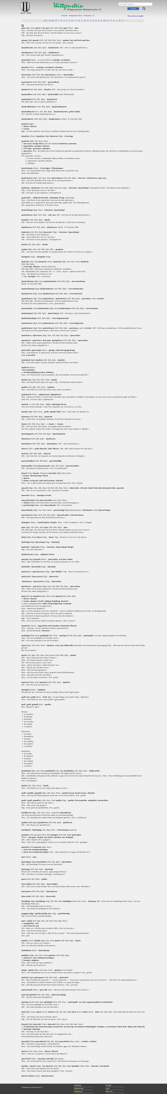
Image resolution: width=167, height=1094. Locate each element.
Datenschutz (79, 1088)
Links (107, 1088)
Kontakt (108, 1085)
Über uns (109, 1091)
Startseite (77, 1085)
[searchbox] (135, 4)
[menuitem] (83, 1085)
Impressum (78, 1091)
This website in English (135, 16)
